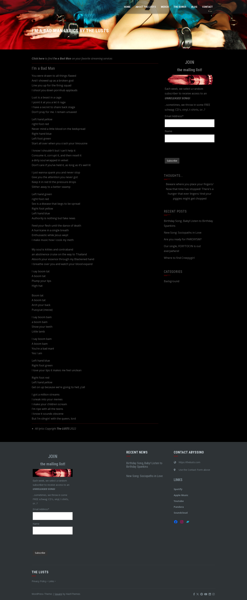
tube (181, 501)
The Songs (180, 6)
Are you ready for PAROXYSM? (183, 239)
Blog (194, 6)
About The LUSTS (146, 6)
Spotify (178, 489)
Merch (165, 6)
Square (58, 593)
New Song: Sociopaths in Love (182, 232)
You (176, 501)
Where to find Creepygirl (179, 258)
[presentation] (190, 148)
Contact (207, 6)
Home (127, 6)
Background (171, 281)
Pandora (179, 506)
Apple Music (181, 495)
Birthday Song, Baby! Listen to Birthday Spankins (144, 465)
